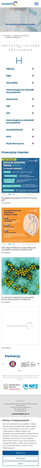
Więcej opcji (20, 458)
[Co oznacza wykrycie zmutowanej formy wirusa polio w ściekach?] (20, 280)
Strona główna (7, 35)
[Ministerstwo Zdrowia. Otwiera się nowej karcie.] (11, 386)
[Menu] (36, 3)
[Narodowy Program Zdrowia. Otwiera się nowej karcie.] (30, 386)
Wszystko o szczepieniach (21, 35)
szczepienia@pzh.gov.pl (20, 414)
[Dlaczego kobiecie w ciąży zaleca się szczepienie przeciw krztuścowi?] (20, 231)
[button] (20, 69)
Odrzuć (20, 464)
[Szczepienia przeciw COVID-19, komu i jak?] (20, 181)
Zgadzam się (20, 453)
